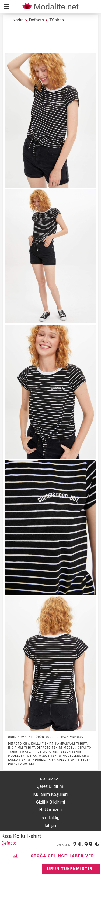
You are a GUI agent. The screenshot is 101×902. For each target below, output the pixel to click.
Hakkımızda (50, 809)
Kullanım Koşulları (50, 794)
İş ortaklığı (50, 817)
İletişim (50, 825)
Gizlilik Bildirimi (50, 802)
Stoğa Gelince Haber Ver (62, 856)
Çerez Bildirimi (50, 786)
